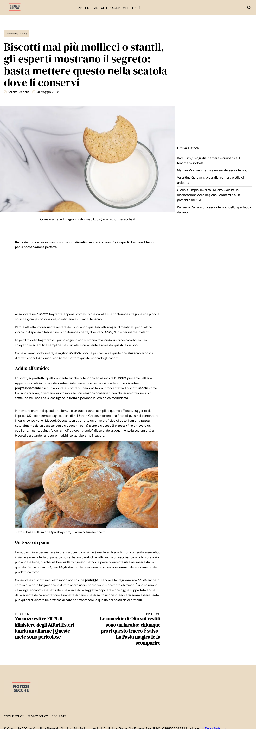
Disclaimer (59, 716)
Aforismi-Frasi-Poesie (93, 7)
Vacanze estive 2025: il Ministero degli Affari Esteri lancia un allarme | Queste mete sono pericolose (47, 626)
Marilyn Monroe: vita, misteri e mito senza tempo (212, 170)
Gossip (115, 7)
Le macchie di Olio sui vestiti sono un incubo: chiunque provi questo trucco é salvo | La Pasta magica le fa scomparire (127, 629)
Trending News (16, 33)
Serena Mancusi (19, 92)
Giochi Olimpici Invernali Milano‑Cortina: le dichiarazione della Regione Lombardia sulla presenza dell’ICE (209, 195)
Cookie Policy (14, 716)
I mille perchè (131, 7)
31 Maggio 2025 (48, 92)
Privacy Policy (38, 716)
